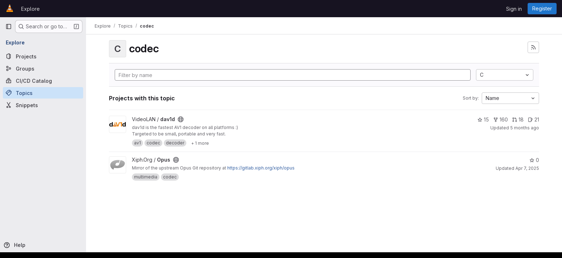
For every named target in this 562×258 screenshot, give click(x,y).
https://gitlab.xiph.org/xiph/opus (261, 168)
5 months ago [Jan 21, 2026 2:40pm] (524, 127)
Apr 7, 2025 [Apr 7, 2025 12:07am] (527, 168)
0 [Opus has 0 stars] (534, 160)
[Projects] (43, 56)
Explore (30, 9)
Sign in (514, 9)
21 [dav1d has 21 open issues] (533, 119)
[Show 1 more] (200, 143)
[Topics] (43, 93)
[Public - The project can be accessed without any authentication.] (181, 119)
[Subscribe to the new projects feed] (533, 47)
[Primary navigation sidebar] (8, 26)
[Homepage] (9, 8)
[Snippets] (43, 105)
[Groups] (43, 68)
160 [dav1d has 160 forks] (500, 119)
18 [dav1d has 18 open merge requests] (518, 119)
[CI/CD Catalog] (43, 80)
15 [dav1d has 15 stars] (483, 119)
